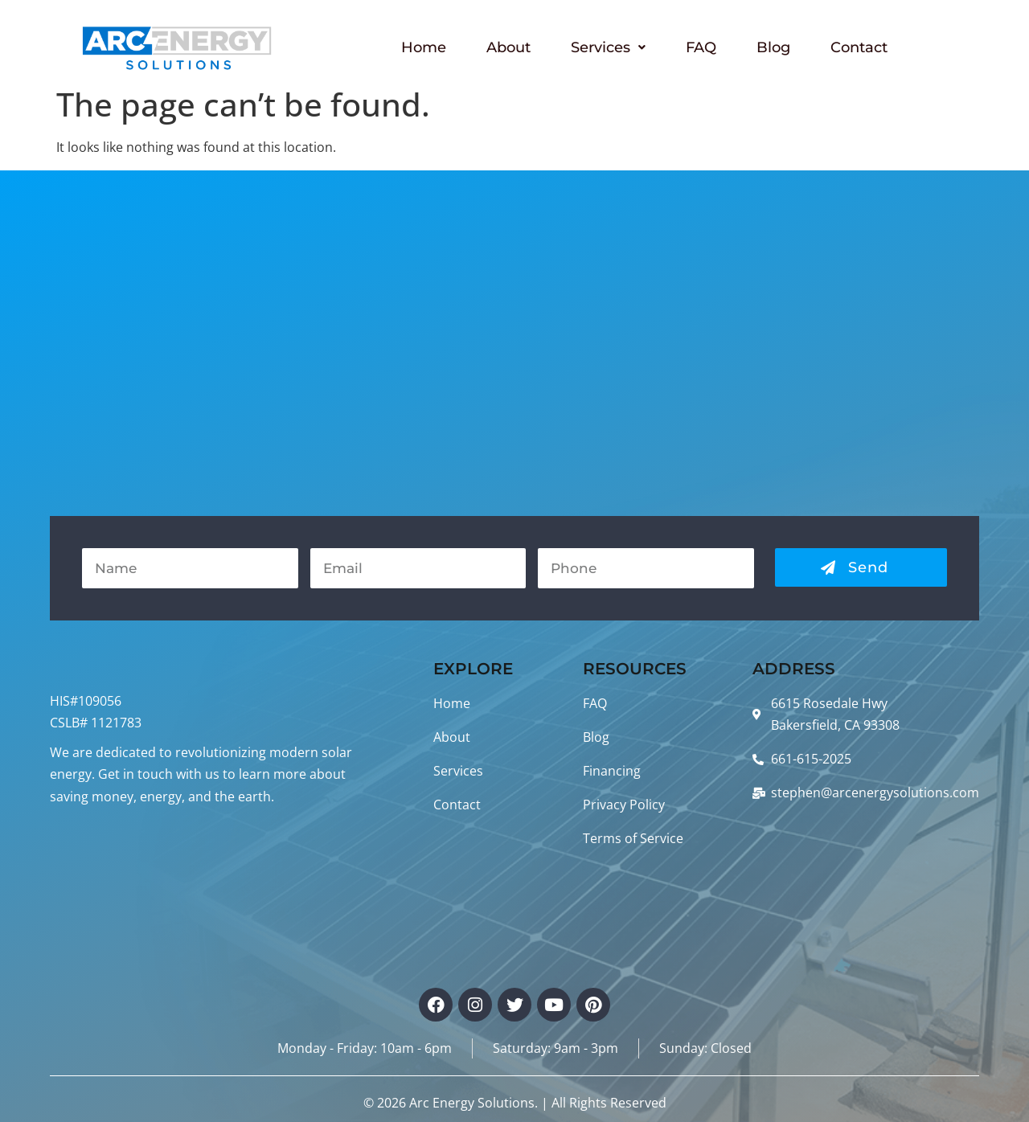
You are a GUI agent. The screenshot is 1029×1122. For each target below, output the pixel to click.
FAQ (701, 47)
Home (423, 47)
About (508, 47)
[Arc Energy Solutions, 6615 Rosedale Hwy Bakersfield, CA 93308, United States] (514, 343)
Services (608, 47)
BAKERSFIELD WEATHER (213, 887)
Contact (859, 47)
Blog (773, 47)
